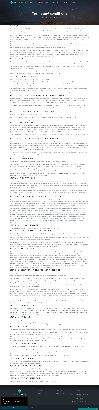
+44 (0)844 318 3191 (80, 399)
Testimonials (39, 395)
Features (53, 2)
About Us (39, 393)
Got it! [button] (14, 407)
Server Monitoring (43, 2)
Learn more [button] (6, 403)
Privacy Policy (39, 401)
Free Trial (72, 2)
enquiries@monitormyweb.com (79, 401)
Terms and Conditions (39, 399)
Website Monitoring (30, 2)
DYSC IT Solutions (29, 407)
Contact (65, 2)
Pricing (59, 2)
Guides (39, 397)
